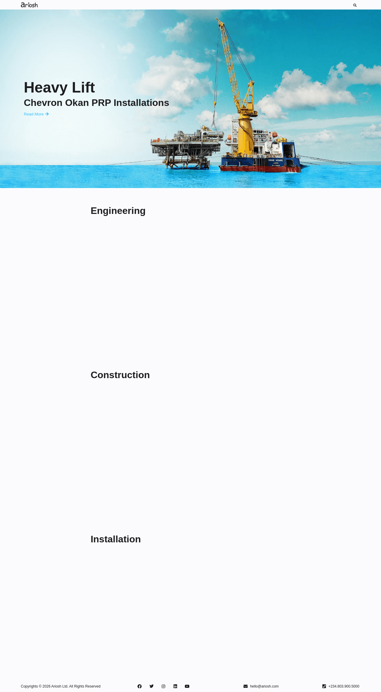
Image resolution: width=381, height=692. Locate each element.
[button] (355, 5)
